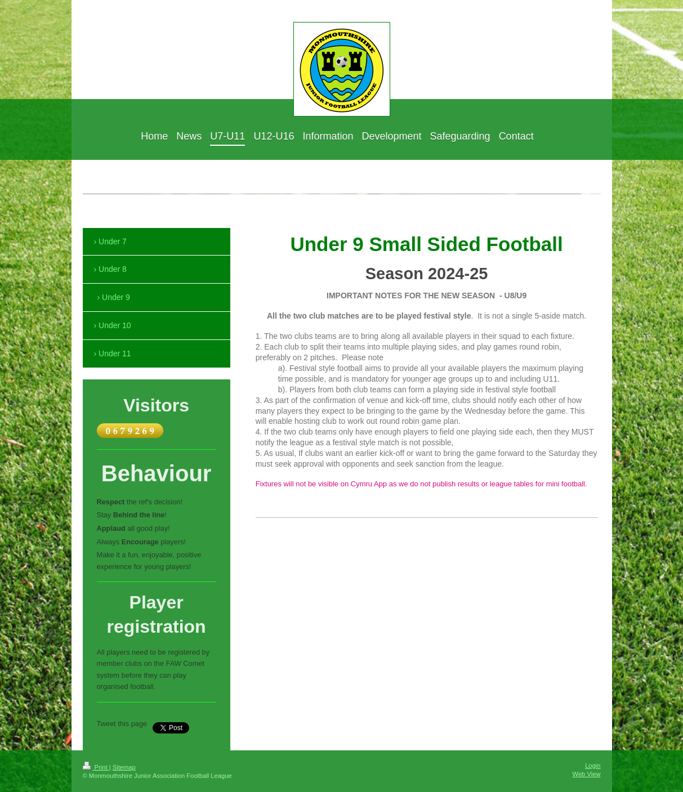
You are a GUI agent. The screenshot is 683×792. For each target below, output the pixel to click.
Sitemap (124, 767)
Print (96, 767)
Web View (587, 774)
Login (592, 765)
